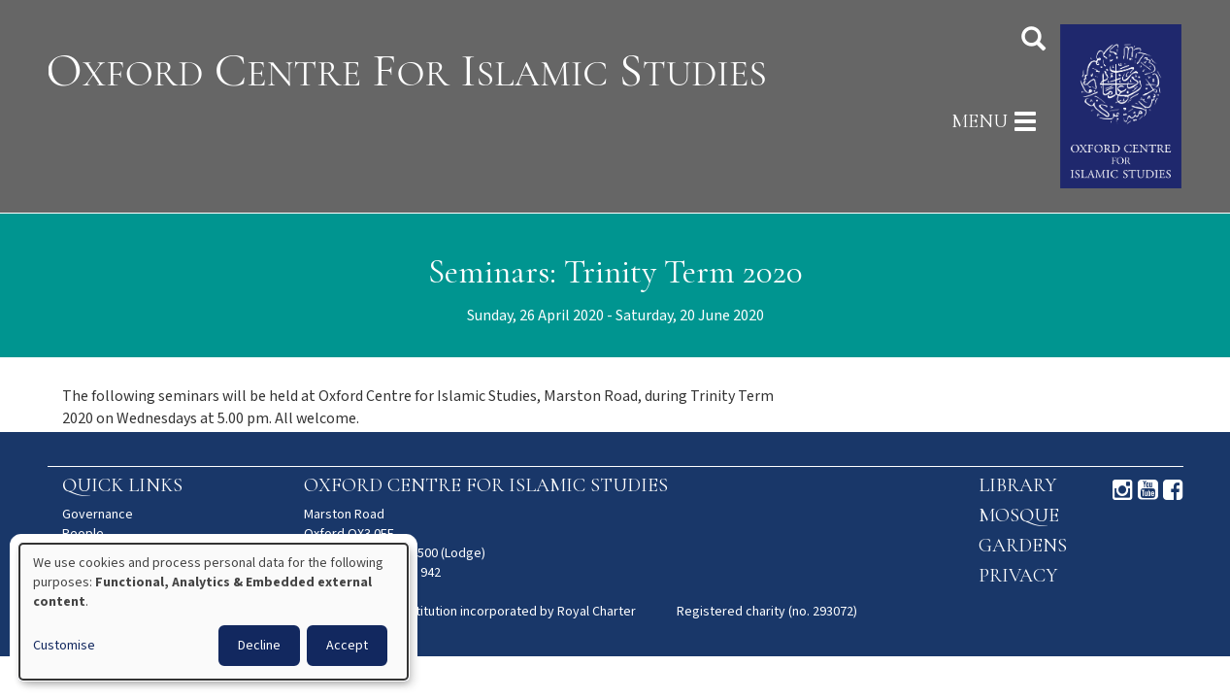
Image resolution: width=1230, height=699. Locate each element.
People (83, 534)
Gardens (1023, 545)
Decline (259, 645)
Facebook (1173, 490)
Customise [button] (64, 645)
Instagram (1123, 490)
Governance (97, 514)
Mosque (1019, 515)
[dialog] (213, 612)
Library (1017, 485)
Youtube (1148, 490)
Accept (347, 645)
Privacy (1018, 575)
